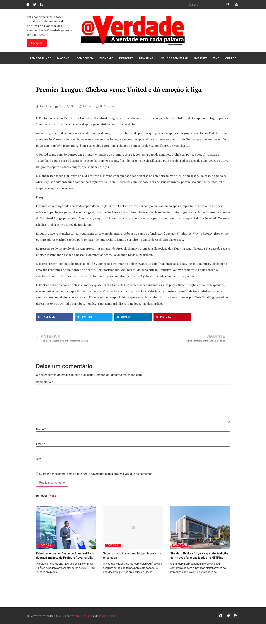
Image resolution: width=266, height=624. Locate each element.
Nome (41, 429)
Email (40, 444)
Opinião (230, 58)
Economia (106, 58)
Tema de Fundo (41, 58)
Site (38, 459)
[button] (54, 317)
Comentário (44, 382)
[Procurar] (228, 4)
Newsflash (147, 58)
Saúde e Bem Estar (174, 58)
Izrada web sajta (106, 616)
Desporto (126, 58)
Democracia (85, 58)
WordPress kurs (82, 616)
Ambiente (200, 58)
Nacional (64, 58)
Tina (216, 58)
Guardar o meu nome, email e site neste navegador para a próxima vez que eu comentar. (95, 473)
